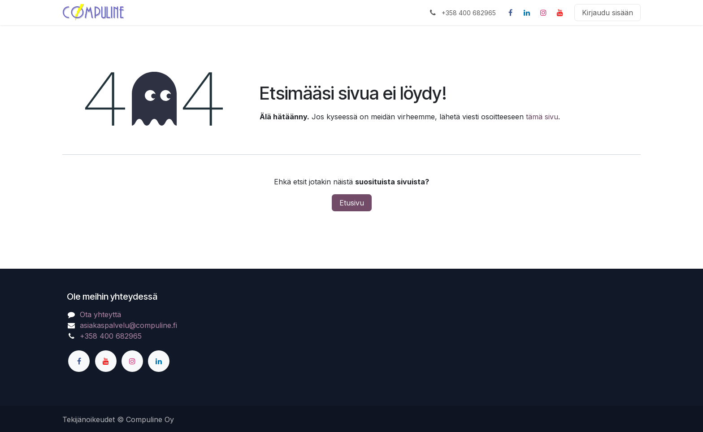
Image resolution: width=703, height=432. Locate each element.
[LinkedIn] (527, 12)
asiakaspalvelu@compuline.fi (128, 325)
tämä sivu (542, 116)
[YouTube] (560, 12)
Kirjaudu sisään (607, 12)
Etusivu (351, 202)
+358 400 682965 (111, 336)
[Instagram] (543, 12)
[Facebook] (510, 12)
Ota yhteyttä (100, 314)
